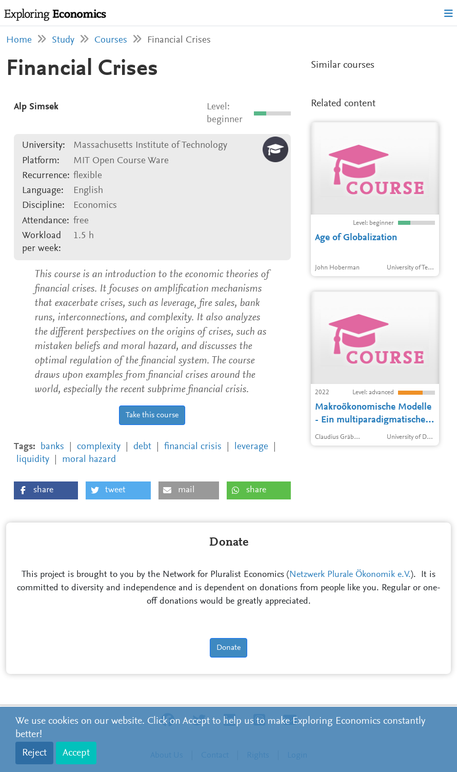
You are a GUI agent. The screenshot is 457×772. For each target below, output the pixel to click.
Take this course (152, 415)
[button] (46, 490)
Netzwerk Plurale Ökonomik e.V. (350, 575)
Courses (110, 40)
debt (142, 447)
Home (19, 40)
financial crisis (193, 447)
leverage (251, 447)
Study (63, 40)
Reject (34, 753)
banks (52, 447)
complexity (99, 447)
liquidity (32, 460)
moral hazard (89, 460)
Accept (76, 753)
